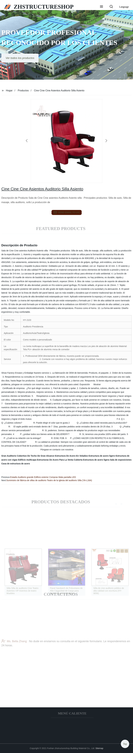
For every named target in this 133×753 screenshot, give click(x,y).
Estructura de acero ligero (102, 456)
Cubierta (78, 460)
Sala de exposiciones (121, 460)
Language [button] (124, 6)
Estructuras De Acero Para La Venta (55, 460)
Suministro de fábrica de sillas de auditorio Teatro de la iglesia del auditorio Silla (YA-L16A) (49, 480)
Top (125, 743)
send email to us (66, 212)
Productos (23, 90)
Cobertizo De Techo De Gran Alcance (35, 456)
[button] (101, 7)
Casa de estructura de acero (15, 463)
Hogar (9, 90)
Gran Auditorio (8, 456)
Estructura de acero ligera (96, 460)
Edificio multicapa (27, 460)
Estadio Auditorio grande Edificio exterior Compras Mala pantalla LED (43, 477)
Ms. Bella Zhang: (14, 645)
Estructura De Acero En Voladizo (71, 456)
